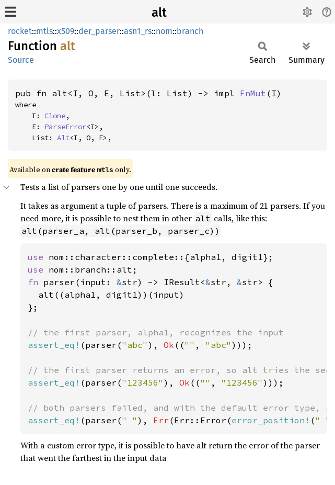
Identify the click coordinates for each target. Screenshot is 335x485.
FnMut (253, 93)
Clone (54, 115)
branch (190, 31)
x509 (65, 31)
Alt (63, 137)
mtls (44, 31)
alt (159, 12)
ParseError (65, 126)
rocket (20, 31)
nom (164, 31)
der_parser (99, 31)
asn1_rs (138, 31)
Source (21, 60)
